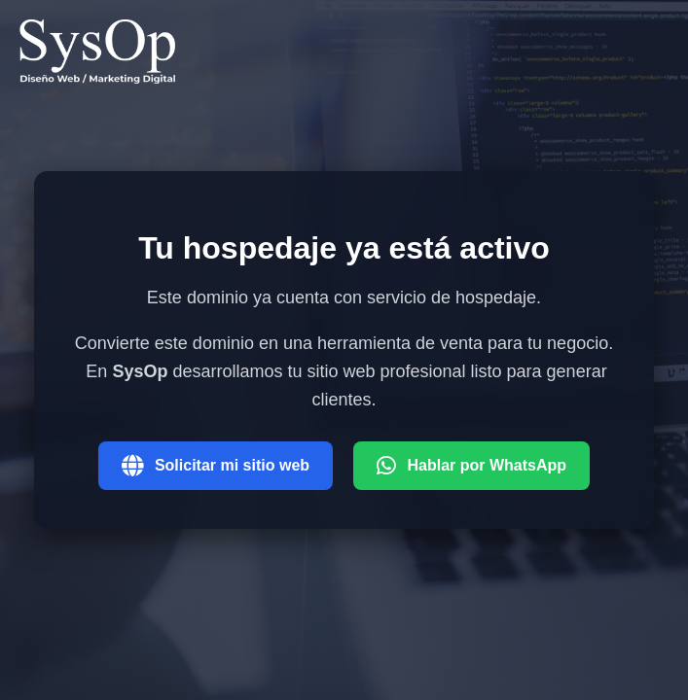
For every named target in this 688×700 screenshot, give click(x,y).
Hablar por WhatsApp (472, 465)
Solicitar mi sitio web (215, 465)
